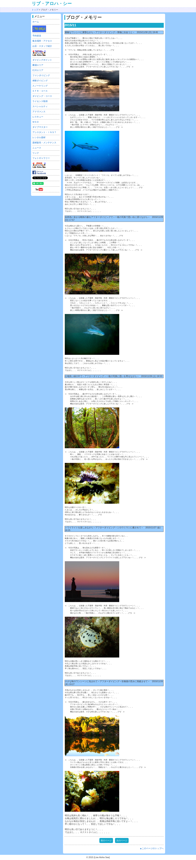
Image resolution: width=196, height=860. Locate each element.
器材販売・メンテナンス (44, 142)
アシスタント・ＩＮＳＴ (44, 132)
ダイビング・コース (42, 96)
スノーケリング (40, 86)
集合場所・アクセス (42, 41)
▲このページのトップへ (152, 848)
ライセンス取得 (40, 101)
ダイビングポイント (42, 60)
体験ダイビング (40, 80)
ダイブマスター (40, 127)
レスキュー (37, 117)
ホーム (35, 22)
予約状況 (36, 36)
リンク (35, 153)
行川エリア (37, 70)
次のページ (121, 840)
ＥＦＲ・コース (40, 91)
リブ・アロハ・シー (52, 3)
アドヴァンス (38, 111)
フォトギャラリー (41, 158)
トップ (35, 10)
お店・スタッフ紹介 (42, 46)
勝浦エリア (37, 65)
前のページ (106, 840)
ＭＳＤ (35, 122)
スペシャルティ (40, 106)
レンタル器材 (38, 137)
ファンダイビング (41, 75)
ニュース (36, 148)
